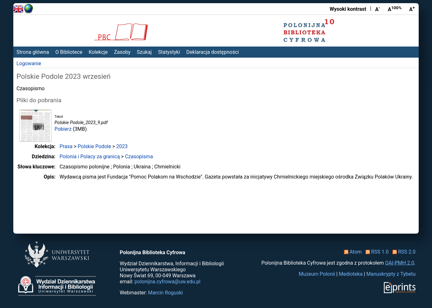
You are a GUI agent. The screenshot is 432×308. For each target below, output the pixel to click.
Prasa (66, 146)
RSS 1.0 (376, 252)
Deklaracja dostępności (212, 52)
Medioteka (351, 274)
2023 (122, 146)
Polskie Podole (94, 146)
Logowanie (28, 63)
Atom (351, 252)
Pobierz (63, 129)
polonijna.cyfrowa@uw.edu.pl (167, 282)
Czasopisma (139, 157)
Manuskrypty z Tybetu (391, 274)
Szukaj (144, 52)
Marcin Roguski (165, 293)
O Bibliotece (68, 52)
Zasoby (122, 52)
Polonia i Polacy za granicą (90, 157)
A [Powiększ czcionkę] (412, 8)
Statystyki (169, 52)
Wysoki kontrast (348, 9)
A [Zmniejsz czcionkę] (377, 8)
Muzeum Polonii (317, 274)
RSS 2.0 (403, 252)
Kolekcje (98, 52)
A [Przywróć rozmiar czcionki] (395, 8)
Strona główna (32, 52)
